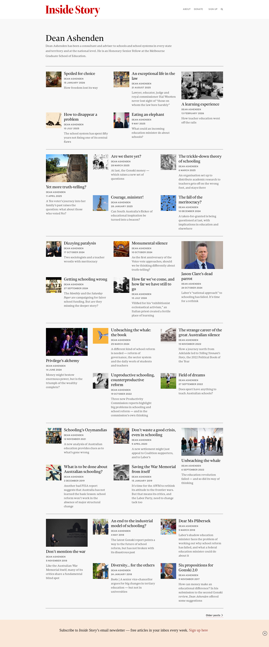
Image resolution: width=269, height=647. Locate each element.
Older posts (214, 615)
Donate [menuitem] (198, 9)
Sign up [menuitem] (212, 9)
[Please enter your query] (202, 14)
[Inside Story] (75, 11)
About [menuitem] (187, 9)
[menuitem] (221, 9)
